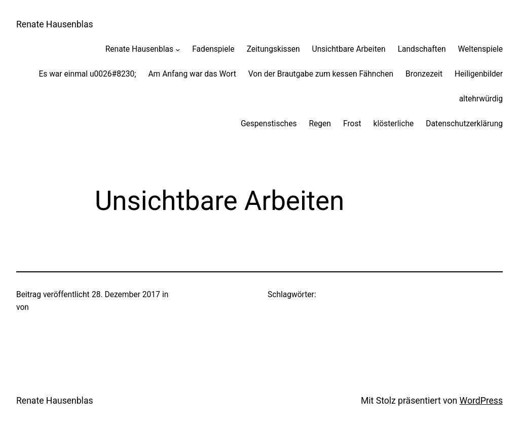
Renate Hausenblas (54, 24)
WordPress (481, 401)
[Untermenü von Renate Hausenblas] (177, 49)
